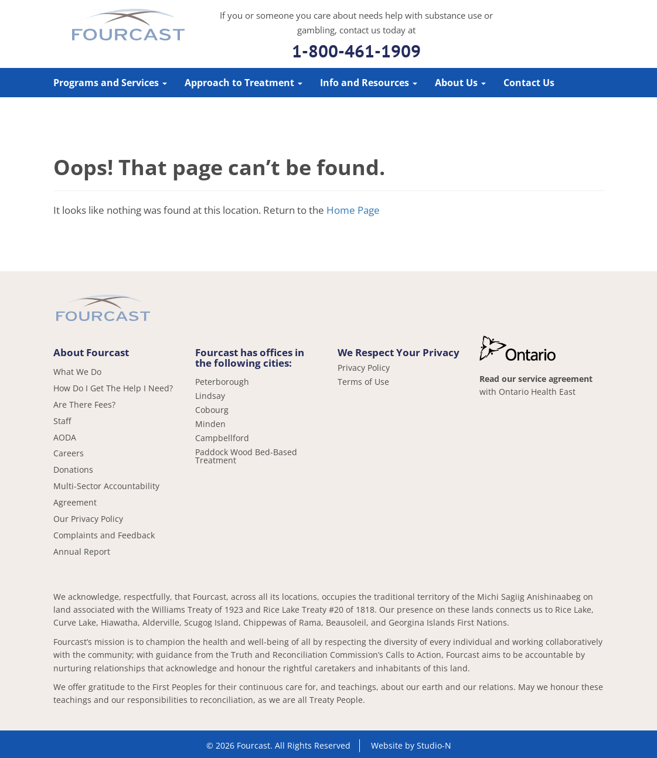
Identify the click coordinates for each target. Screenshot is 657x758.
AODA (64, 437)
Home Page (353, 210)
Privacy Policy (364, 368)
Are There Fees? (84, 404)
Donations (73, 469)
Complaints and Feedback (104, 535)
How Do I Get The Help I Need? (113, 388)
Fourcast (128, 26)
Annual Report (81, 551)
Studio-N (434, 745)
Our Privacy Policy (88, 518)
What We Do (77, 371)
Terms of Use (363, 382)
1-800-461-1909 (356, 50)
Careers (68, 453)
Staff (62, 420)
